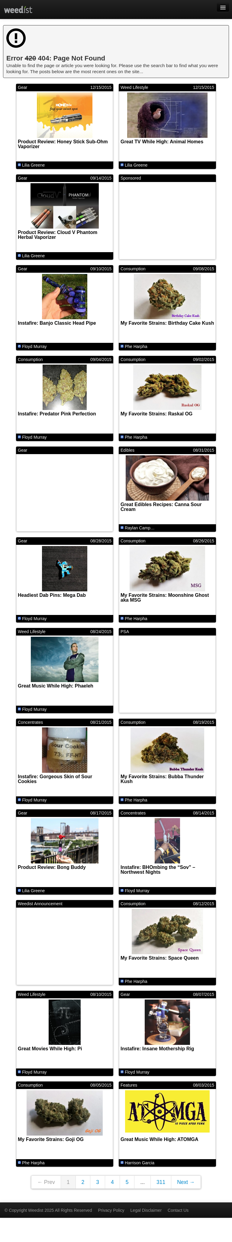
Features (129, 1085)
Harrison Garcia (139, 1162)
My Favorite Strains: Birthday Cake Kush (167, 323)
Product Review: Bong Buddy (52, 867)
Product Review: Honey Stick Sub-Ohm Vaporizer (63, 144)
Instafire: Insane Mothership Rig (157, 1048)
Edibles (127, 450)
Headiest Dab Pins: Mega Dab (52, 595)
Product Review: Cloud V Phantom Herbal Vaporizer (57, 235)
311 (160, 1182)
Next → (186, 1182)
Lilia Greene (33, 165)
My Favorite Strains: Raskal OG (156, 413)
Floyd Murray (34, 346)
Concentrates (30, 722)
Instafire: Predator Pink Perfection (57, 413)
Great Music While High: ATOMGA (159, 1139)
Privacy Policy (111, 1210)
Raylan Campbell (141, 527)
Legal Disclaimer (146, 1210)
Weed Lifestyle (134, 87)
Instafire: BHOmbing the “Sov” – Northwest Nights (158, 870)
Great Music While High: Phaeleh (55, 685)
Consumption (133, 268)
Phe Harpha (136, 346)
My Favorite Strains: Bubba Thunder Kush (162, 779)
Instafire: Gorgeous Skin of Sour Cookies (55, 779)
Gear (22, 87)
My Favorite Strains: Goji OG (51, 1139)
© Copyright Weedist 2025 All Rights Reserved (48, 1210)
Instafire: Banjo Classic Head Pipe (57, 323)
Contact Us (178, 1210)
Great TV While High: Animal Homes (162, 141)
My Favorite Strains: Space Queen (160, 958)
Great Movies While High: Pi (50, 1048)
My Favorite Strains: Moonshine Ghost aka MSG (165, 598)
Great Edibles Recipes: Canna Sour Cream (161, 507)
